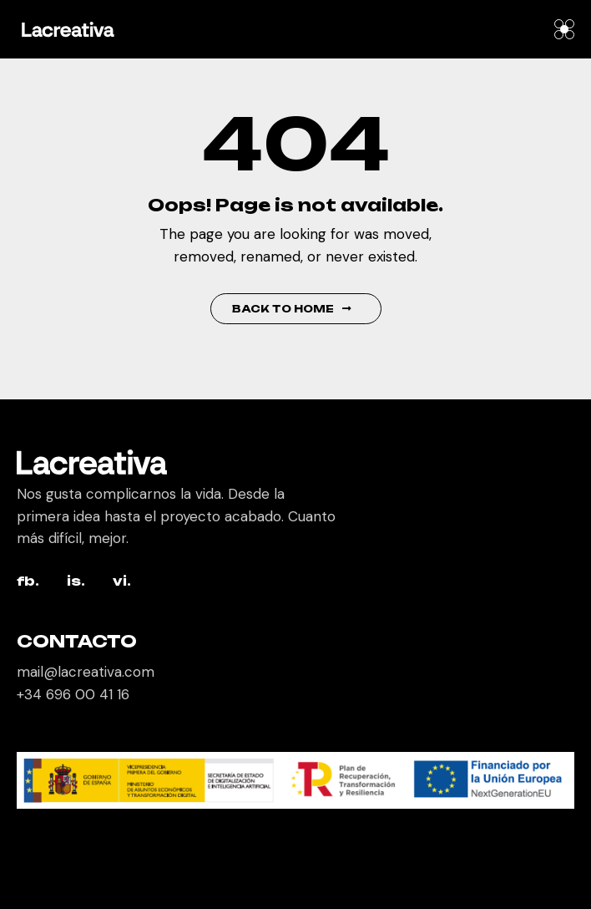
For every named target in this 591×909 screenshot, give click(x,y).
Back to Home (291, 308)
